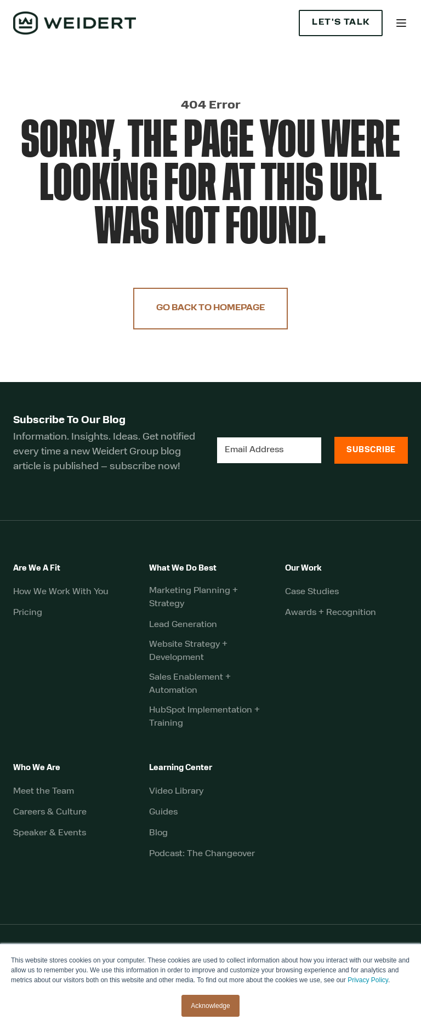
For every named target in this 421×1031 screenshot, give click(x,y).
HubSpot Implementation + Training (204, 717)
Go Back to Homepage (210, 308)
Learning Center (180, 768)
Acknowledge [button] (210, 1006)
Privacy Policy (368, 980)
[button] (401, 23)
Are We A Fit (36, 569)
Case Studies (312, 592)
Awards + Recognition (330, 612)
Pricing (27, 612)
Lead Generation (183, 624)
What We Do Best (183, 569)
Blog (158, 833)
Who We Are (36, 768)
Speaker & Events (49, 833)
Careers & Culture (50, 812)
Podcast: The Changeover (202, 854)
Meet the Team (43, 791)
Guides (163, 812)
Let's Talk (340, 23)
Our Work (303, 569)
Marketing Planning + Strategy (193, 597)
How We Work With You (61, 592)
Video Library (176, 791)
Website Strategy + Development (188, 651)
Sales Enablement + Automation (190, 684)
